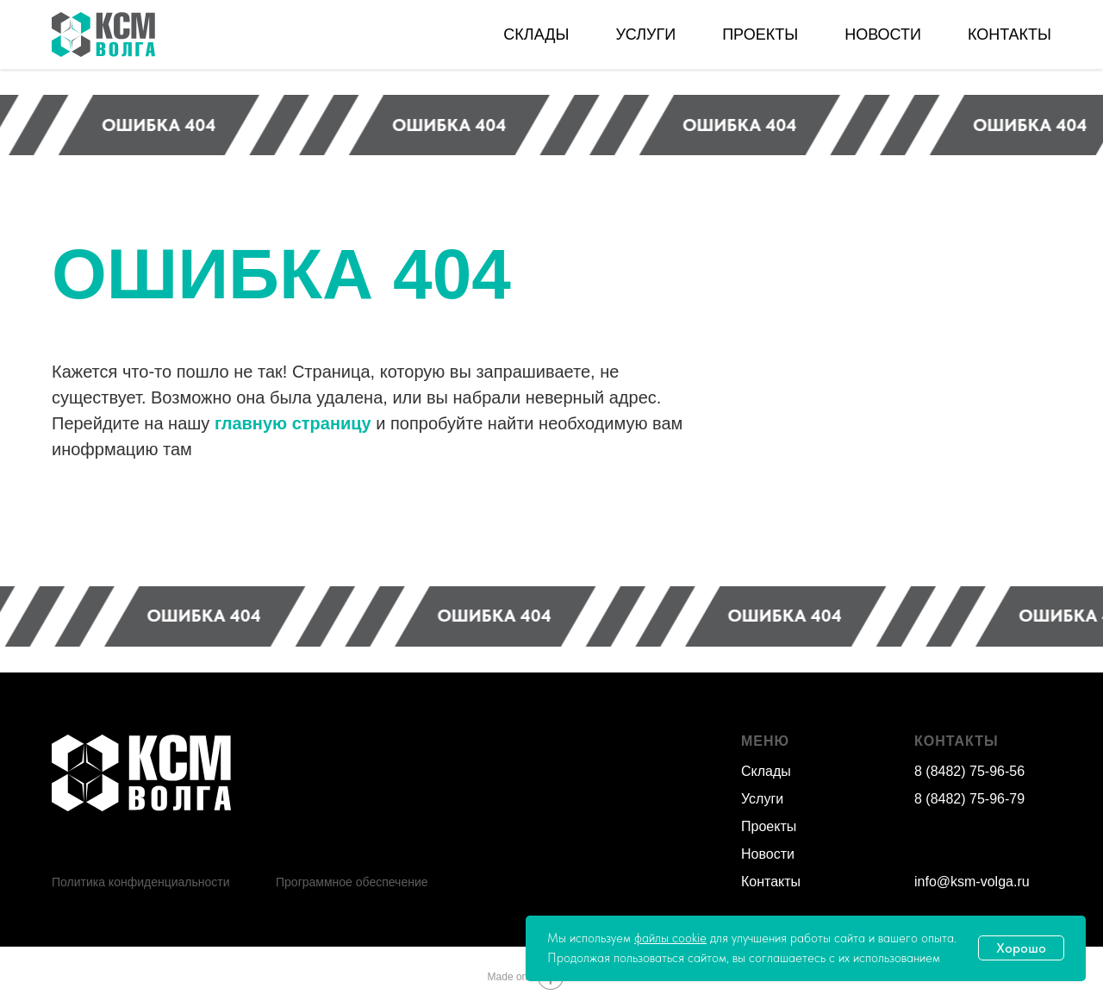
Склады (766, 771)
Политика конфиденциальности (141, 882)
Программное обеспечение (352, 882)
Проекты (768, 826)
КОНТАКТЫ (1009, 34)
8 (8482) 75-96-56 (969, 771)
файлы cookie (670, 938)
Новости (768, 854)
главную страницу (293, 423)
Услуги (762, 798)
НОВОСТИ (882, 34)
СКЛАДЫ (536, 34)
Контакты (771, 881)
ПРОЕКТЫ (760, 34)
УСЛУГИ (645, 34)
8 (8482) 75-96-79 (969, 798)
